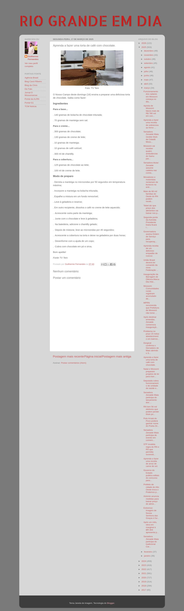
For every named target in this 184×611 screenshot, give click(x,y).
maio (146, 80)
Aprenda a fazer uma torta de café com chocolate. (150, 361)
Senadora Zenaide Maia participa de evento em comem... (151, 435)
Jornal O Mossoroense (31, 93)
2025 (144, 47)
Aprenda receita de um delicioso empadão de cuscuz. (150, 251)
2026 (144, 43)
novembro (149, 55)
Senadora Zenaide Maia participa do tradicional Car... (151, 541)
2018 (144, 586)
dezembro (149, 51)
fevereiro (148, 552)
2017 (144, 590)
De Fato (28, 89)
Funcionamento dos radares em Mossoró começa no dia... (150, 96)
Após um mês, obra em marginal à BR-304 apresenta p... (151, 527)
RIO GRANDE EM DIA (90, 20)
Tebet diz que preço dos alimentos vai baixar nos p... (151, 209)
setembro (148, 63)
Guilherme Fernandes (33, 58)
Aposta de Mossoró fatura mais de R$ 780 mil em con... (151, 111)
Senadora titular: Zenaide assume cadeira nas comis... (151, 168)
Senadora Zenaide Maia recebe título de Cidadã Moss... (151, 137)
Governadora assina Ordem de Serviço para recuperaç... (151, 236)
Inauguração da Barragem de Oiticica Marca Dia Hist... (151, 278)
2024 (144, 561)
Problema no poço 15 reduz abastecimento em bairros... (151, 335)
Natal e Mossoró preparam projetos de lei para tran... (151, 373)
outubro (148, 59)
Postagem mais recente (68, 356)
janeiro (147, 556)
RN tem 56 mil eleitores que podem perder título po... (151, 411)
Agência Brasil (31, 78)
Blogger (110, 603)
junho (147, 75)
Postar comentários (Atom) (73, 363)
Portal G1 (29, 103)
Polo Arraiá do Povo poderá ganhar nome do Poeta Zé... (151, 422)
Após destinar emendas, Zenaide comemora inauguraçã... (150, 322)
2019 (144, 581)
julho (146, 71)
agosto (147, 67)
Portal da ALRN (32, 99)
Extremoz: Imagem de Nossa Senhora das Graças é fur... (151, 513)
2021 (144, 573)
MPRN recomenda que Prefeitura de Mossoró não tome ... (151, 308)
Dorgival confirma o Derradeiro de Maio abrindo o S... (151, 348)
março (147, 88)
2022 (144, 569)
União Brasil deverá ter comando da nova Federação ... (150, 265)
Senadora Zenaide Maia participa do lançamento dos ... (151, 397)
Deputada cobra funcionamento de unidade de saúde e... (150, 385)
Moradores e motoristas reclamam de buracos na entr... (150, 182)
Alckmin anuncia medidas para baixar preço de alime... (151, 500)
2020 (144, 577)
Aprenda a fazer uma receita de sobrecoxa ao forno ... (150, 124)
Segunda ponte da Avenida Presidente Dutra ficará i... (150, 222)
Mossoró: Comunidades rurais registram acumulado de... (151, 292)
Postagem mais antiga (116, 356)
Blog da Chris (31, 85)
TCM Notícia (30, 106)
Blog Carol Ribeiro (33, 81)
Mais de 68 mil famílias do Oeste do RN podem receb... (150, 196)
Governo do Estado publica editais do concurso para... (151, 475)
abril (146, 84)
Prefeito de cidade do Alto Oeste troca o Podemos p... (151, 488)
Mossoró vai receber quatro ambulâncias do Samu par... (150, 152)
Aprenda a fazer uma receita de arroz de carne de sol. (150, 462)
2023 (144, 565)
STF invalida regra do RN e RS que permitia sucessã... (151, 449)
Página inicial (93, 356)
